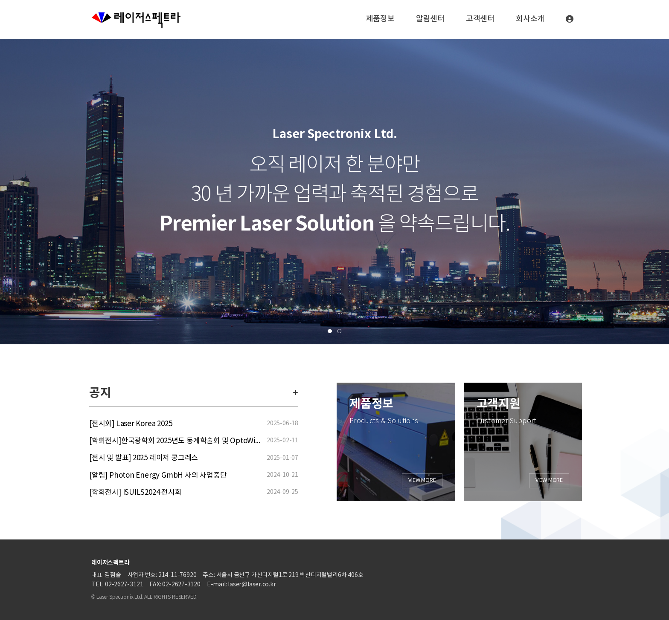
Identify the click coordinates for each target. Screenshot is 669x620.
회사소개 (530, 18)
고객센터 (480, 18)
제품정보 (380, 18)
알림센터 (430, 18)
